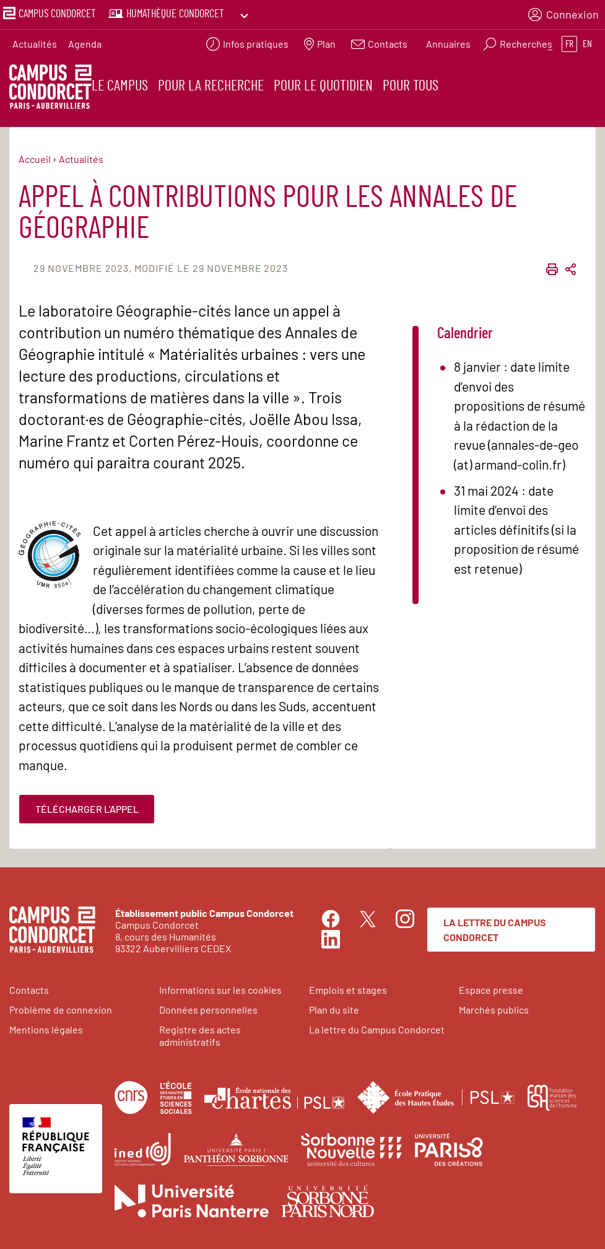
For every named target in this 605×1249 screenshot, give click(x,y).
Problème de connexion (60, 1009)
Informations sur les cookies (220, 990)
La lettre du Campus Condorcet (494, 929)
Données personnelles (208, 1009)
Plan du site (334, 1009)
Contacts (29, 990)
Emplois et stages (348, 990)
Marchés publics (494, 1009)
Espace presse (491, 990)
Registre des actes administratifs (200, 1035)
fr (569, 41)
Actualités (34, 40)
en (587, 41)
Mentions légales (46, 1029)
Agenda (85, 40)
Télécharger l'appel (87, 808)
